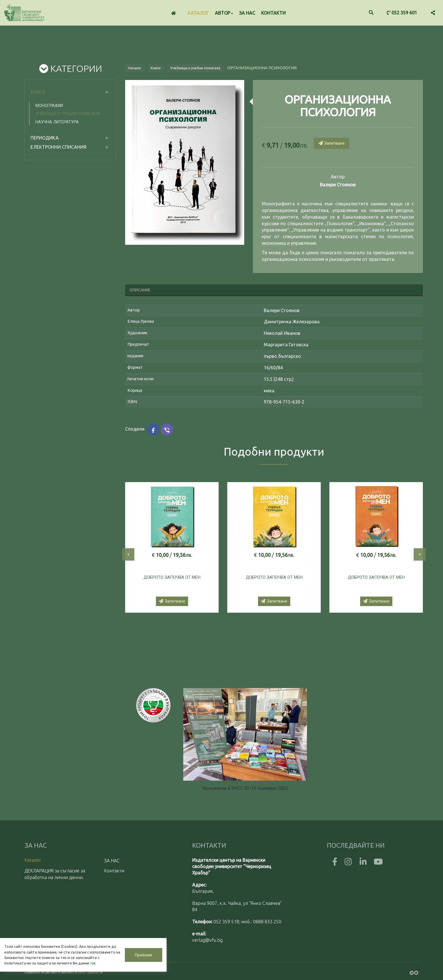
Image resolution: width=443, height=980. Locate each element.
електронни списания (58, 147)
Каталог (198, 13)
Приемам (135, 952)
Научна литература (57, 122)
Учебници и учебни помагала (67, 113)
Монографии (49, 105)
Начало (134, 68)
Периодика (44, 137)
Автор (224, 13)
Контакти (273, 13)
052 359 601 (402, 12)
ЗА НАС (247, 13)
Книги (37, 92)
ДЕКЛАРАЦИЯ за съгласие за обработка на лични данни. (54, 874)
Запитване (331, 143)
